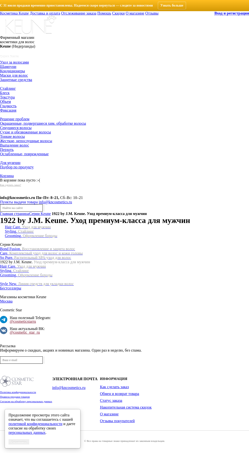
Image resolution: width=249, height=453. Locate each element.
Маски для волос (14, 75)
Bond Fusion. (37, 249)
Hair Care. (28, 227)
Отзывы (152, 13)
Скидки (118, 13)
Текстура (7, 97)
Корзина (7, 176)
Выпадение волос (14, 145)
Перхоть (7, 150)
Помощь (104, 13)
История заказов (13, 193)
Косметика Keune (14, 13)
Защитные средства (16, 80)
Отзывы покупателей (117, 421)
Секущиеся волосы (16, 128)
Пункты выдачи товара (19, 202)
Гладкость (8, 106)
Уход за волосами (14, 62)
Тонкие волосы (12, 136)
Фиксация (8, 110)
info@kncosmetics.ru (17, 198)
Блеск (4, 93)
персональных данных (27, 432)
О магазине (135, 13)
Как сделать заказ (114, 387)
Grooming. (31, 236)
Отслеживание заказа (79, 13)
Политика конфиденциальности (18, 392)
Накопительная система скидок (125, 407)
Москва (6, 301)
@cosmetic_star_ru (25, 332)
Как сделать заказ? (10, 184)
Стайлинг (8, 88)
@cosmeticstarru (23, 321)
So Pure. (35, 257)
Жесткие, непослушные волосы (26, 141)
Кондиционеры (12, 71)
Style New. (37, 284)
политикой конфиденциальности (35, 424)
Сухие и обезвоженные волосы (25, 132)
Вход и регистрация (231, 13)
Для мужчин (10, 163)
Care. (41, 253)
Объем (5, 101)
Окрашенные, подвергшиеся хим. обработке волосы (43, 123)
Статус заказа (111, 400)
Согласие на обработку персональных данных (26, 401)
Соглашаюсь (19, 441)
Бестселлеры (10, 288)
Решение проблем (14, 119)
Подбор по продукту (17, 167)
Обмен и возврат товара (119, 394)
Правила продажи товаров (15, 396)
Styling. (19, 231)
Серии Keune (9, 56)
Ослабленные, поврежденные (24, 154)
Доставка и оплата (45, 13)
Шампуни (8, 67)
